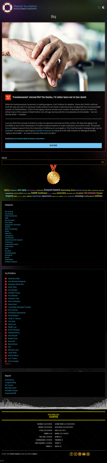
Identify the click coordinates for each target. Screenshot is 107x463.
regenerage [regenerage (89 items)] (36, 196)
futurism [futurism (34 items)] (25, 193)
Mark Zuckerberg (11, 229)
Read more (53, 145)
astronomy (9, 242)
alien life (8, 233)
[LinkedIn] (79, 454)
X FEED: (41, 430)
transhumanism (40, 138)
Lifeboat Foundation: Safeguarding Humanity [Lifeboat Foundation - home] (48, 7)
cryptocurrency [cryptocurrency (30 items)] (95, 190)
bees (6, 249)
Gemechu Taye (13, 299)
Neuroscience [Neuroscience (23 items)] (19, 196)
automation (9, 246)
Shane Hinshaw (14, 330)
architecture (9, 238)
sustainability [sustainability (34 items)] (71, 196)
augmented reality (11, 244)
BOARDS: (57, 433)
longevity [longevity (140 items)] (9, 196)
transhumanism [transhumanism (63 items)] (89, 196)
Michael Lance (13, 350)
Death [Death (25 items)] (103, 190)
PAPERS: (57, 443)
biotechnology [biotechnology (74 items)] (65, 190)
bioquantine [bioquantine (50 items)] (40, 190)
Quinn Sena (12, 287)
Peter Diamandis (11, 216)
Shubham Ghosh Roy (16, 284)
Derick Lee (13, 138)
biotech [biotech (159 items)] (56, 190)
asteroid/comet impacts (14, 240)
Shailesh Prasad (14, 293)
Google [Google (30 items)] (29, 193)
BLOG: (56, 430)
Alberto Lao (12, 327)
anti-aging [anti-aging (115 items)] (22, 190)
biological (8, 255)
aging (7, 231)
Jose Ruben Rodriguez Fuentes (19, 307)
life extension (31, 138)
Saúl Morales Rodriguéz (17, 281)
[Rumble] (88, 454)
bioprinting (9, 259)
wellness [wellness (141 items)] (98, 196)
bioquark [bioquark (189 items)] (48, 190)
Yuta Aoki (11, 321)
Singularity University (12, 225)
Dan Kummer (13, 310)
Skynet (7, 227)
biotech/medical (22, 138)
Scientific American (43, 131)
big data (8, 251)
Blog (53, 17)
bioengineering (10, 253)
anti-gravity (9, 236)
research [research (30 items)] (54, 196)
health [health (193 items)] (34, 193)
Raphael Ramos (14, 333)
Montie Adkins (13, 356)
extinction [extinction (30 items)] (16, 193)
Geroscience (9, 380)
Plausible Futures (11, 391)
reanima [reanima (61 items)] (29, 196)
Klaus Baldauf (13, 316)
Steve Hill (11, 341)
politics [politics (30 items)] (24, 196)
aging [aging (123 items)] (6, 190)
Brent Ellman (12, 344)
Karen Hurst (12, 304)
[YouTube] (84, 454)
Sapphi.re (34, 454)
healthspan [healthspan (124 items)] (42, 193)
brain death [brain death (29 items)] (84, 190)
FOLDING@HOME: (40, 440)
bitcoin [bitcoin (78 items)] (73, 190)
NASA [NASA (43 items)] (15, 196)
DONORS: (46, 433)
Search (102, 162)
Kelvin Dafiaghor (14, 301)
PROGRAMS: (58, 440)
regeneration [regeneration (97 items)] (46, 196)
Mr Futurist (9, 385)
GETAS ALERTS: (59, 427)
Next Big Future (10, 388)
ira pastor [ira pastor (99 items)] (79, 193)
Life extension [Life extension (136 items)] (90, 193)
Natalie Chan (13, 338)
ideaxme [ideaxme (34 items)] (54, 193)
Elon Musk (9, 222)
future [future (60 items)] (21, 193)
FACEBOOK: (40, 424)
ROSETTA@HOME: (40, 443)
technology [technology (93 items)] (79, 196)
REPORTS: (57, 437)
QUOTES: (57, 446)
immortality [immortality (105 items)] (61, 193)
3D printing (9, 212)
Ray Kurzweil (9, 220)
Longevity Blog (10, 383)
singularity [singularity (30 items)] (61, 196)
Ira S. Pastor (12, 358)
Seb (9, 347)
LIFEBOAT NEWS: (59, 424)
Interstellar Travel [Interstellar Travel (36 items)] (71, 193)
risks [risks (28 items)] (57, 196)
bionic (7, 257)
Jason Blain (12, 353)
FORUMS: (48, 446)
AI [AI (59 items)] (10, 190)
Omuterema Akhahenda (16, 313)
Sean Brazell (12, 336)
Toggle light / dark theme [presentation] (103, 7)
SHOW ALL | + (8, 364)
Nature (8, 128)
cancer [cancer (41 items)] (89, 190)
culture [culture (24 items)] (100, 190)
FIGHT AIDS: (42, 437)
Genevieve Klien (14, 279)
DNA (6, 218)
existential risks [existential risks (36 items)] (9, 193)
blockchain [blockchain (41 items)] (79, 190)
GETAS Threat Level (53, 416)
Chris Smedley (13, 361)
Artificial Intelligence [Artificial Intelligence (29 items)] (31, 190)
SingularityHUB (10, 393)
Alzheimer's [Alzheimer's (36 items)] (14, 190)
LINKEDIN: (40, 427)
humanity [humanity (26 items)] (50, 193)
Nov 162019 (8, 97)
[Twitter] (75, 454)
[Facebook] (71, 454)
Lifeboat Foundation (15, 454)
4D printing (9, 214)
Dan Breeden (12, 290)
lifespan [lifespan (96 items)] (99, 193)
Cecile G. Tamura (14, 319)
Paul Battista (13, 296)
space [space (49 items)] (65, 196)
